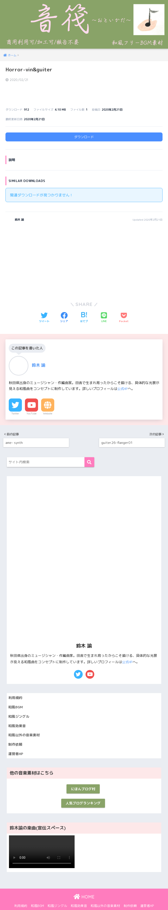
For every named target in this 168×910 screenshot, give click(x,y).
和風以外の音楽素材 (25, 724)
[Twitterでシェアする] (44, 306)
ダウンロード (84, 125)
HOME (84, 889)
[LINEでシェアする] (104, 306)
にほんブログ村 (83, 779)
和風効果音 (17, 714)
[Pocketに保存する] (124, 306)
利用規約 (15, 685)
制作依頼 (15, 734)
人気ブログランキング (83, 794)
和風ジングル (19, 704)
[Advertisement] (43, 247)
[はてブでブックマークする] (84, 306)
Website (47, 401)
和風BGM (16, 695)
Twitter (15, 401)
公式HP (123, 376)
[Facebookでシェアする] (64, 306)
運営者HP (16, 743)
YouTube (31, 401)
